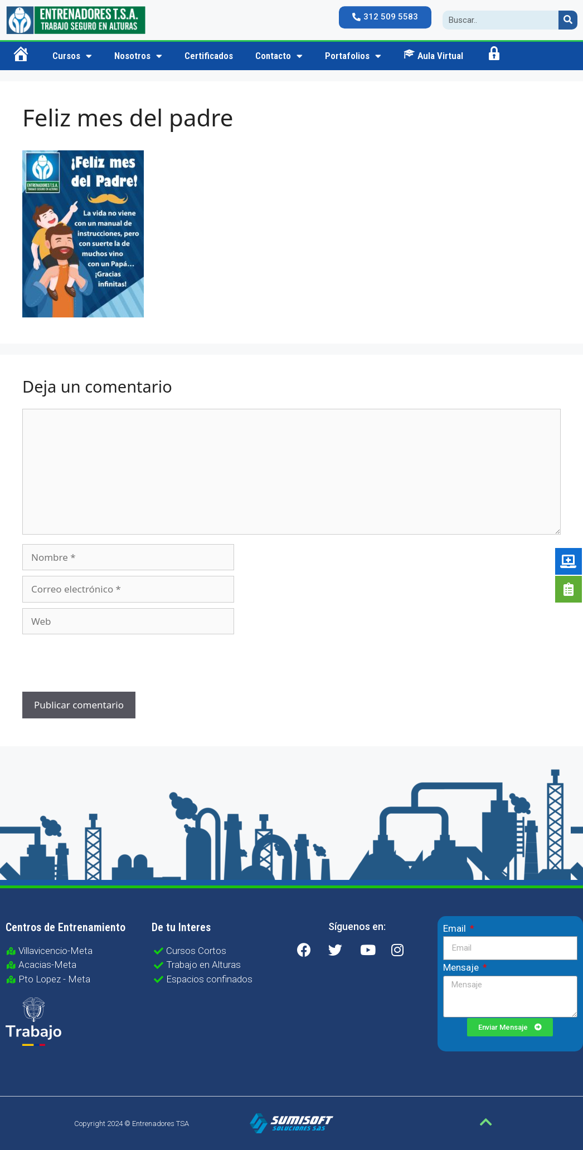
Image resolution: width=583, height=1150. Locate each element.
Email (455, 928)
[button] (385, 17)
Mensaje (462, 967)
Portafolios (353, 56)
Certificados (208, 55)
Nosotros (138, 56)
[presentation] (98, 664)
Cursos (72, 56)
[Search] (567, 20)
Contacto (279, 56)
